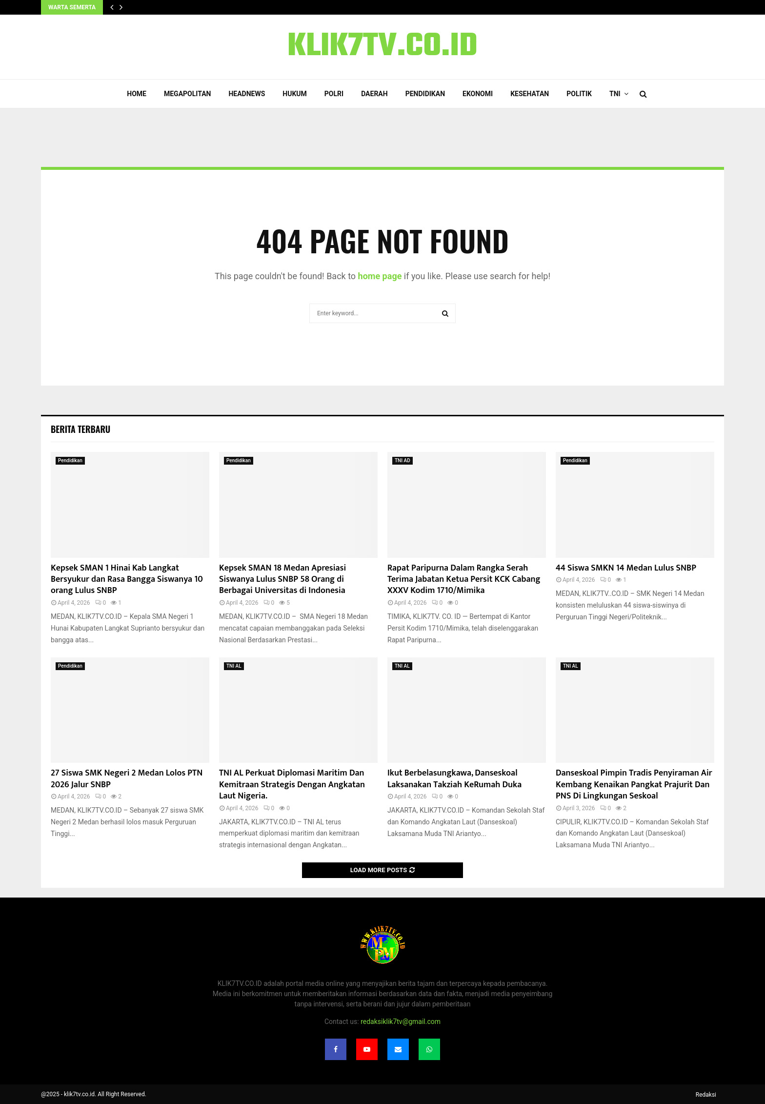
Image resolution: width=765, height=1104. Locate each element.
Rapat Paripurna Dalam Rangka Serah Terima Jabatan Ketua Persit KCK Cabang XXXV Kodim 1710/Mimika (463, 579)
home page (380, 276)
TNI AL (234, 666)
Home (136, 94)
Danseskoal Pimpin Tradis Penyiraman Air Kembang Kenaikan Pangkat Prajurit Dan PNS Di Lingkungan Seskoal (634, 784)
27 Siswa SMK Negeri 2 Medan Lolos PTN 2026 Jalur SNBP (126, 779)
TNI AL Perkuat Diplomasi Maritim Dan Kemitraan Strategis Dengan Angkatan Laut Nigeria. (292, 784)
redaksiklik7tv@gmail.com (401, 1021)
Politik (579, 94)
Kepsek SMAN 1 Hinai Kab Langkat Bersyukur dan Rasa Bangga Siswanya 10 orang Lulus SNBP (127, 579)
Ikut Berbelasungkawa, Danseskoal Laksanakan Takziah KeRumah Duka (454, 779)
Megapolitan (187, 94)
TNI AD (402, 460)
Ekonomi (478, 94)
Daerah (374, 94)
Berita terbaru (80, 429)
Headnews (246, 94)
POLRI (333, 94)
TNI (615, 94)
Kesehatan (529, 94)
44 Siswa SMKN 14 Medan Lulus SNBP (626, 568)
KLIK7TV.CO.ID (382, 46)
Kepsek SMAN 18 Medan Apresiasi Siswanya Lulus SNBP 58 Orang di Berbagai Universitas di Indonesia (282, 579)
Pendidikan (425, 94)
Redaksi (706, 1094)
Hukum (294, 94)
